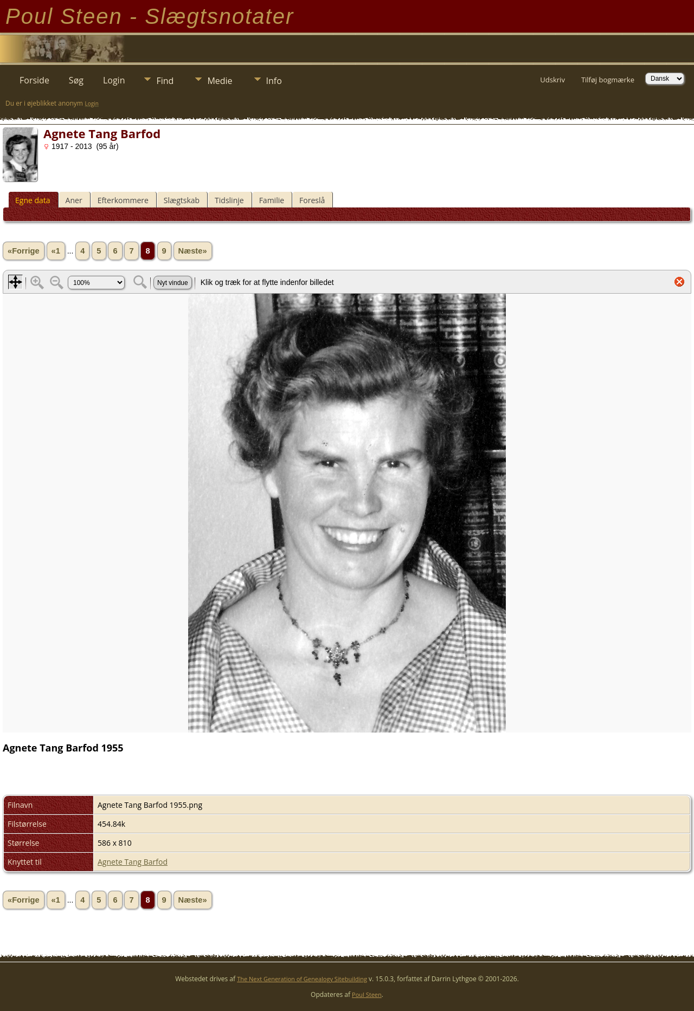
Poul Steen (367, 994)
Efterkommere (123, 200)
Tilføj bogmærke (607, 80)
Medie (219, 81)
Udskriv (552, 80)
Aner (74, 200)
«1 (56, 251)
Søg (76, 80)
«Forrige (24, 251)
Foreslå (312, 200)
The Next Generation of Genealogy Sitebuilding (302, 979)
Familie (271, 200)
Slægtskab (182, 200)
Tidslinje (229, 200)
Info (274, 81)
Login (114, 80)
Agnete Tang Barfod (133, 862)
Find (165, 81)
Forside (34, 80)
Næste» (192, 251)
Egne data (32, 200)
